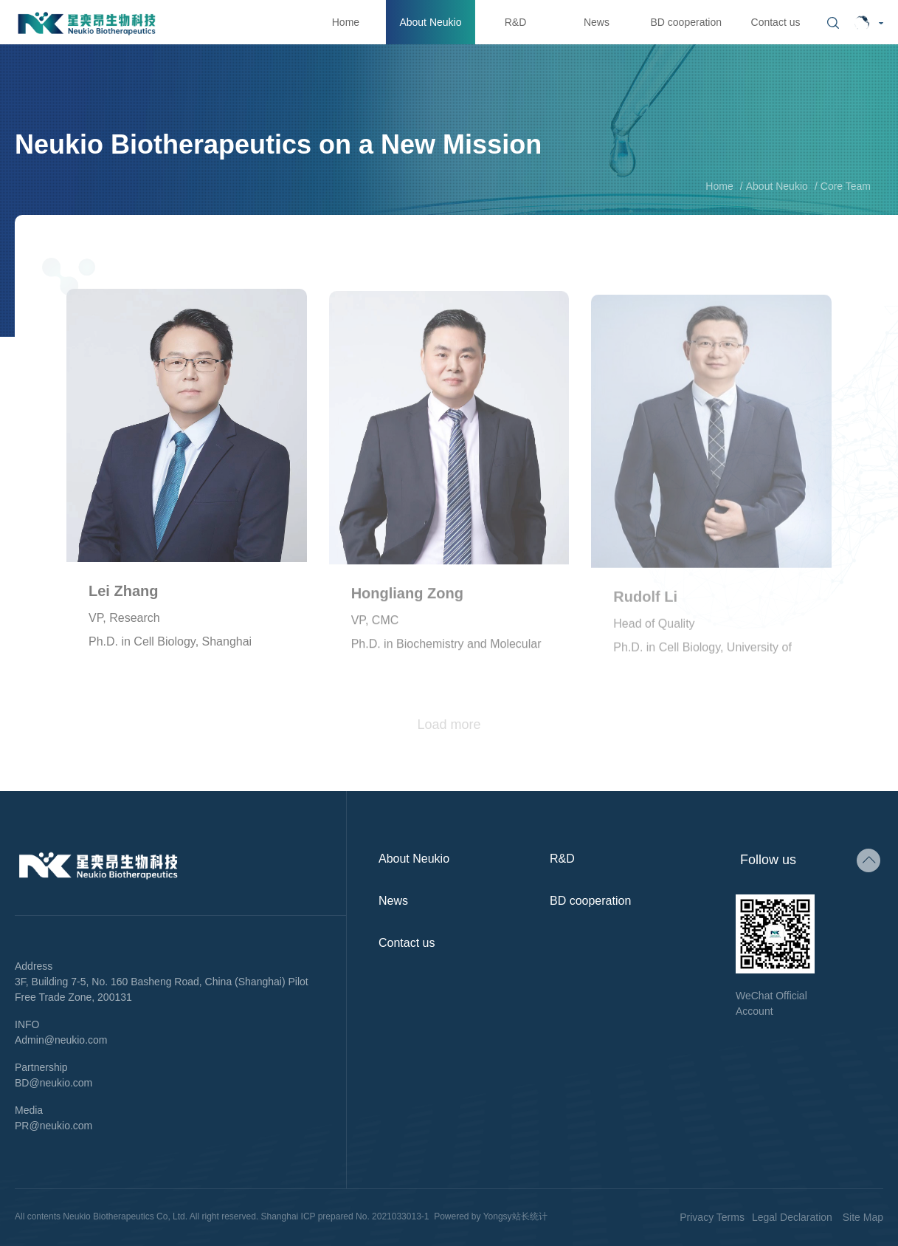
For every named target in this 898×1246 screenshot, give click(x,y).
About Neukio (430, 22)
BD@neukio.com (53, 1083)
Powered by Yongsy (472, 1216)
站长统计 (530, 1216)
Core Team (846, 186)
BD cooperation (686, 22)
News (596, 22)
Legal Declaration (792, 1217)
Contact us (776, 22)
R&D (516, 22)
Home (345, 22)
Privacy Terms (712, 1217)
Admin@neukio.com (61, 1040)
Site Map (863, 1217)
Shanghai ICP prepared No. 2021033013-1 (345, 1216)
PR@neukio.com (53, 1125)
